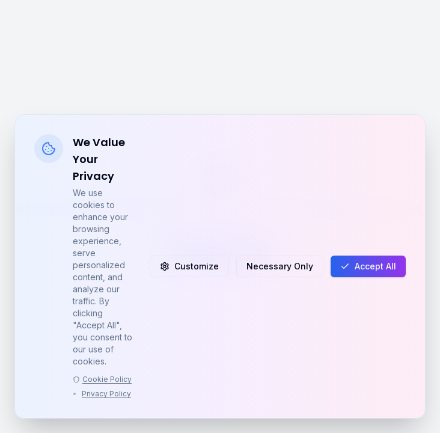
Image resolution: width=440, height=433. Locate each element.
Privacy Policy (106, 393)
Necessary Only (279, 266)
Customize (189, 266)
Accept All (368, 266)
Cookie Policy (102, 379)
